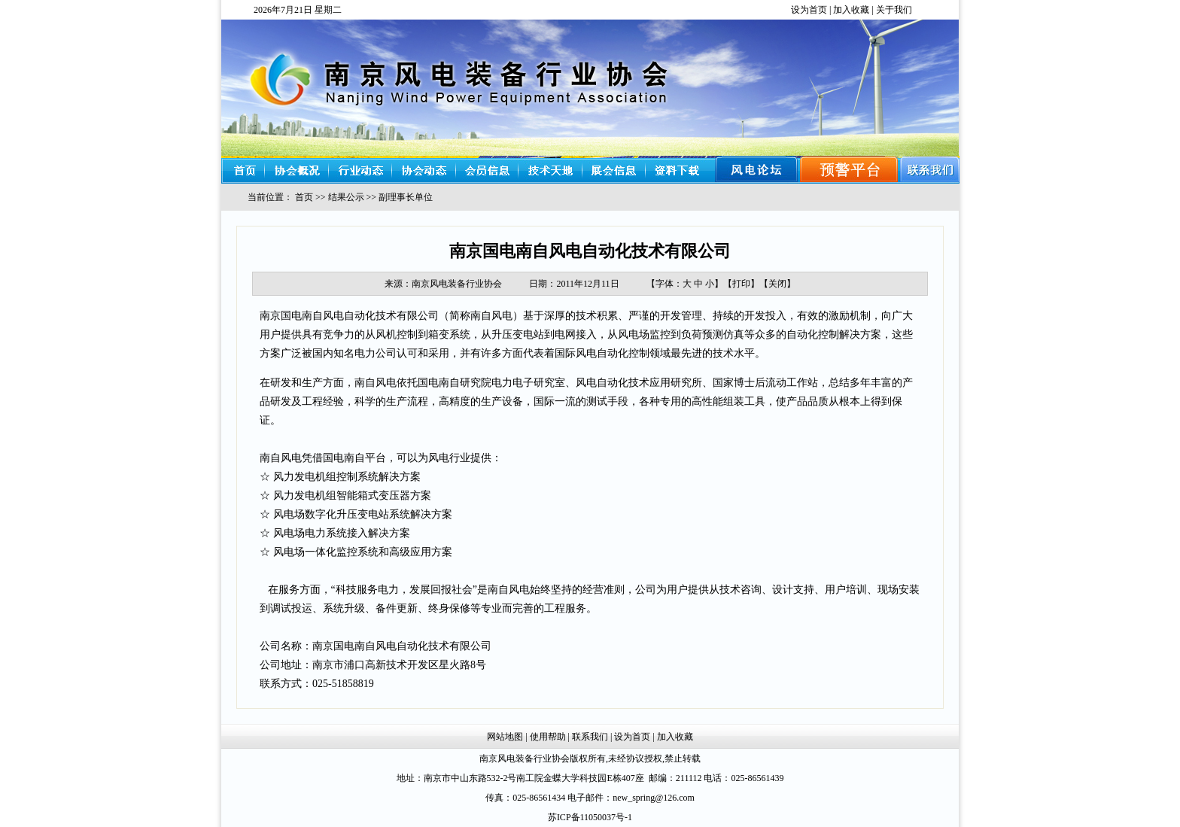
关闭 (777, 283)
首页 (304, 197)
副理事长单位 (406, 197)
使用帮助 (548, 736)
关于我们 (894, 10)
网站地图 (505, 736)
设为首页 (809, 10)
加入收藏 (851, 10)
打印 (741, 283)
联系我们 (590, 736)
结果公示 (346, 197)
